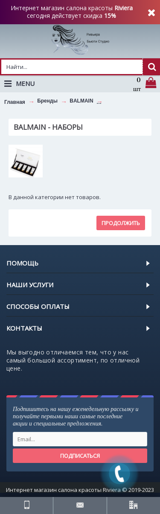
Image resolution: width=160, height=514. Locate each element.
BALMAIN (81, 101)
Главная (14, 102)
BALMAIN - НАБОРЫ (131, 101)
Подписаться (80, 456)
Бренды (47, 101)
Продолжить (121, 223)
